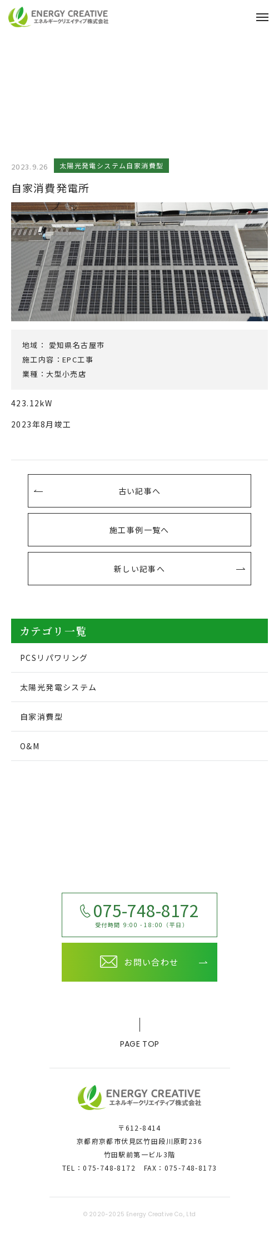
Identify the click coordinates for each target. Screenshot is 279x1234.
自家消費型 (41, 716)
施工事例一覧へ (139, 529)
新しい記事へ (139, 568)
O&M (29, 746)
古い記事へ (139, 490)
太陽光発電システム (58, 687)
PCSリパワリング (54, 657)
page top (139, 1035)
